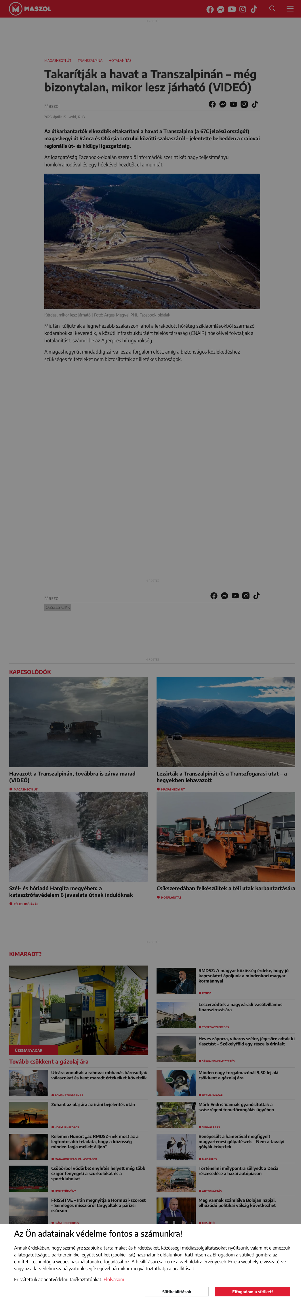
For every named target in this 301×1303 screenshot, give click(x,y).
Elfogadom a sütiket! (252, 1291)
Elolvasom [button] (114, 1279)
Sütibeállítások (176, 1291)
